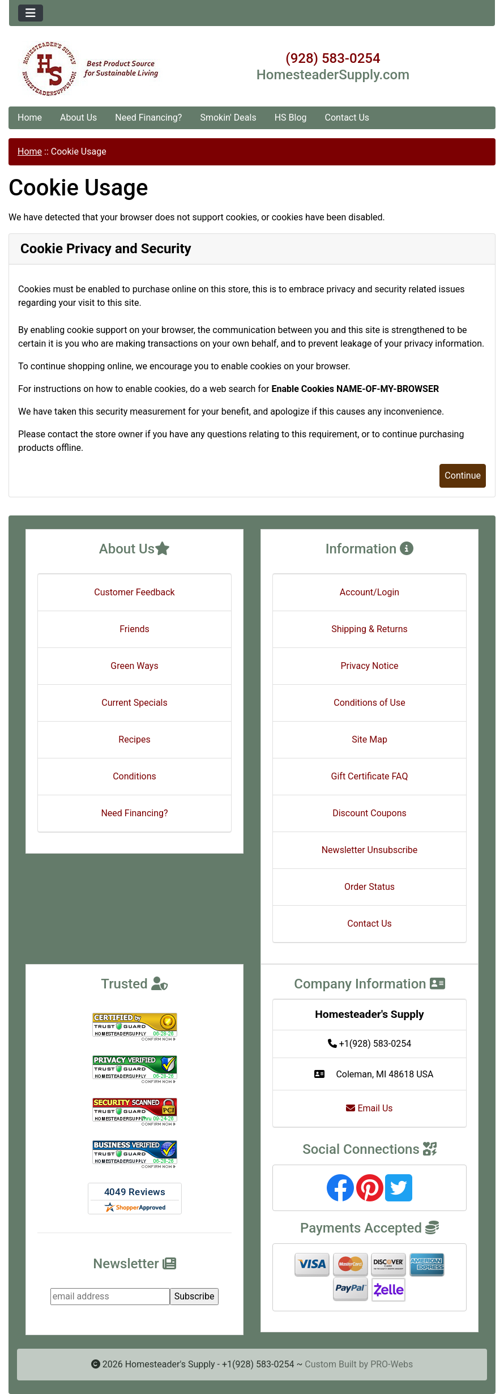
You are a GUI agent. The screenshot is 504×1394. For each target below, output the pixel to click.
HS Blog (291, 117)
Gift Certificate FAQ (369, 776)
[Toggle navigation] (30, 13)
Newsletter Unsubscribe (370, 850)
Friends (134, 629)
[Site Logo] (90, 69)
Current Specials (134, 702)
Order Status (369, 886)
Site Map (369, 739)
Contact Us (347, 117)
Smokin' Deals (228, 117)
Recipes (134, 739)
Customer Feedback (134, 592)
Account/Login (369, 592)
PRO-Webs (391, 1364)
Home (30, 117)
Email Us (369, 1108)
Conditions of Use (369, 702)
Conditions (134, 776)
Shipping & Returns (369, 629)
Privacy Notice (369, 665)
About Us (78, 117)
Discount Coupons (369, 813)
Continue (463, 475)
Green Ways (134, 665)
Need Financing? (148, 117)
